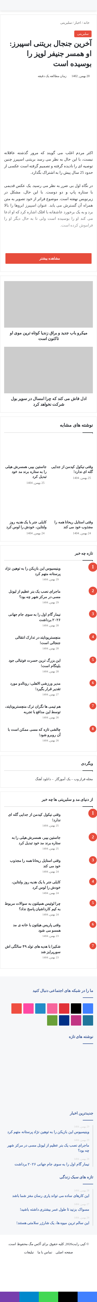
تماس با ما (45, 1252)
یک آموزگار (62, 779)
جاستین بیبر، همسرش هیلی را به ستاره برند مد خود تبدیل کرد (26, 472)
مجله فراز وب (83, 779)
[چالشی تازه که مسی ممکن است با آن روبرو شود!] (78, 736)
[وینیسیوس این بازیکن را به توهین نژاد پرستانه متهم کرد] (78, 575)
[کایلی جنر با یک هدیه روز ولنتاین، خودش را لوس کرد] (25, 504)
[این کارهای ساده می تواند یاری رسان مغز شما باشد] (18, 1057)
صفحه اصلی (64, 1252)
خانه (88, 23)
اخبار (77, 23)
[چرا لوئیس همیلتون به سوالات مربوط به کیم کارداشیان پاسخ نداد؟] (78, 910)
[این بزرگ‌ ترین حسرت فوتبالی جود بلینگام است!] (78, 667)
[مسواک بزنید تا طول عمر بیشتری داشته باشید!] (79, 1093)
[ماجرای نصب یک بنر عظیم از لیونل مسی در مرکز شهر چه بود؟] (78, 598)
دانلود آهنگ (43, 779)
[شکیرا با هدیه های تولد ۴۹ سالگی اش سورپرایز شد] (78, 953)
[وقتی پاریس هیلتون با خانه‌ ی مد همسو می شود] (78, 931)
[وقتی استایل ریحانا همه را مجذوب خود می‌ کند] (72, 504)
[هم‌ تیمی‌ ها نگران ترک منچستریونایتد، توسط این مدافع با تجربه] (78, 713)
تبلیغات (29, 1252)
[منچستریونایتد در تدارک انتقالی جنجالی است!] (78, 644)
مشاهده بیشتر (48, 258)
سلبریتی (66, 23)
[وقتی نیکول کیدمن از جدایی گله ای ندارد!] (72, 450)
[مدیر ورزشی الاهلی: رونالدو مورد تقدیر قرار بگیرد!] (78, 690)
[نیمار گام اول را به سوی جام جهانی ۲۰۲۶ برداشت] (78, 621)
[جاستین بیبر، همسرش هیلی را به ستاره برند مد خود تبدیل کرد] (25, 450)
